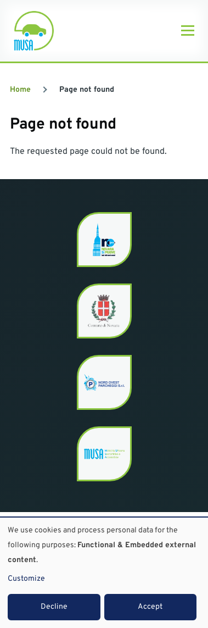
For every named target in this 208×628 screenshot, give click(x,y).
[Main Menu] (188, 31)
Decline (54, 607)
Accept (150, 607)
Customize (26, 578)
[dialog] (104, 573)
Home (20, 90)
